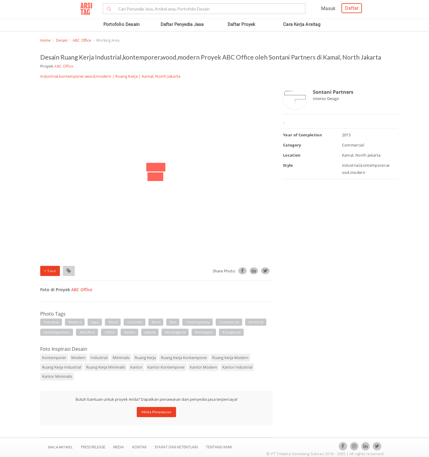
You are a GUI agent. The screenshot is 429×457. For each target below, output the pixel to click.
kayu (95, 322)
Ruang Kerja (126, 76)
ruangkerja (232, 332)
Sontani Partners (333, 92)
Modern (78, 357)
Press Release (93, 447)
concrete (134, 322)
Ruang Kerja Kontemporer (184, 357)
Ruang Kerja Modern (230, 357)
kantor (129, 332)
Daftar (351, 8)
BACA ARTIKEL (60, 447)
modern (75, 322)
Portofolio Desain (121, 24)
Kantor (136, 367)
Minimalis (121, 357)
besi (173, 322)
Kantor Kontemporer (166, 367)
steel (156, 322)
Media (119, 447)
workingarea (175, 332)
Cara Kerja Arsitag (301, 24)
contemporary (198, 322)
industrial (51, 322)
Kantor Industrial (237, 367)
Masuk (328, 8)
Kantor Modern (203, 367)
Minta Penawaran (157, 412)
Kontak (140, 447)
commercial (229, 322)
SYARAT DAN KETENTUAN (177, 447)
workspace (204, 332)
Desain (62, 40)
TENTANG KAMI (219, 447)
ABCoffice (87, 332)
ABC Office (82, 40)
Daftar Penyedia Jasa (182, 24)
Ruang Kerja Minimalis (105, 367)
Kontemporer (54, 357)
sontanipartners (57, 332)
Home (45, 40)
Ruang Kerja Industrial (61, 367)
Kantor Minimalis (57, 376)
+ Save (50, 270)
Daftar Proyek (242, 24)
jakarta (150, 332)
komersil (256, 322)
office (110, 332)
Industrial (99, 357)
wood (113, 322)
